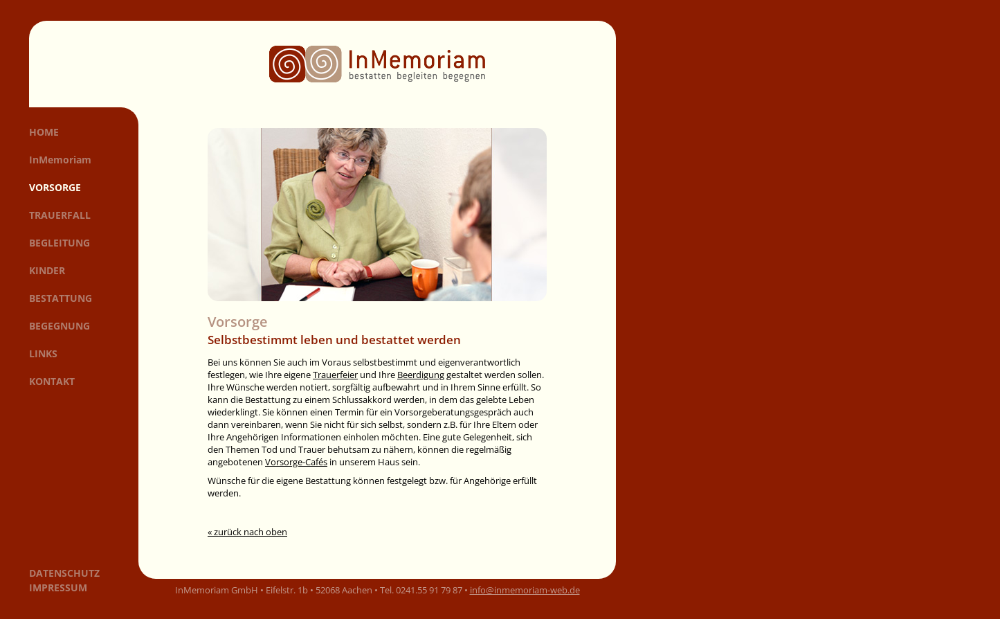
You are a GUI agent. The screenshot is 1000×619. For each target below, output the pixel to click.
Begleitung (59, 242)
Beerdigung (420, 374)
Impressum (58, 587)
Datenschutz (64, 573)
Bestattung (60, 298)
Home (44, 131)
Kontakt (52, 381)
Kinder (47, 270)
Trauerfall (60, 215)
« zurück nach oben (247, 532)
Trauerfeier (335, 374)
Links (43, 353)
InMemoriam (60, 159)
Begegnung (59, 325)
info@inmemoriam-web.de (525, 590)
